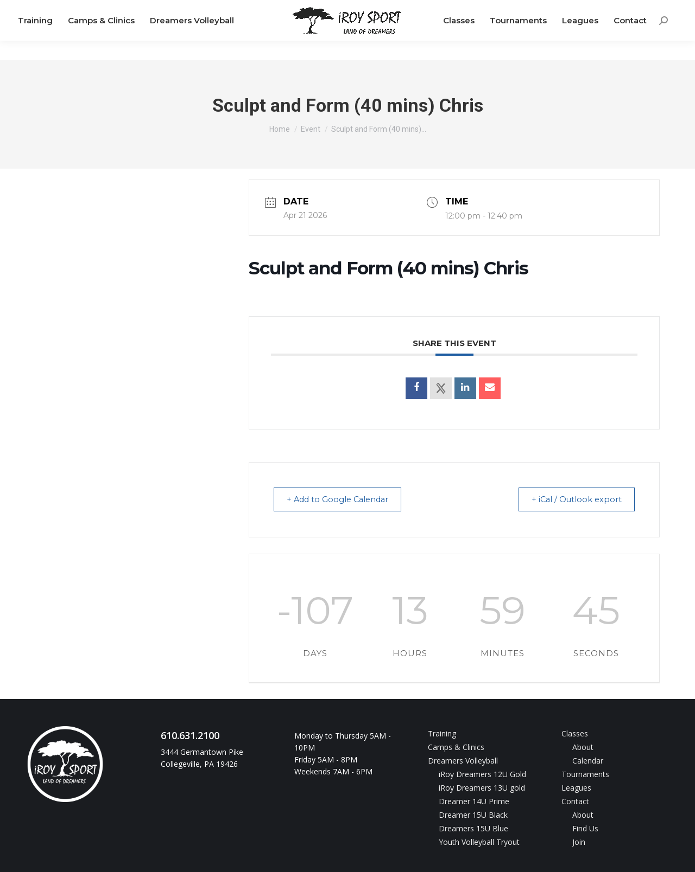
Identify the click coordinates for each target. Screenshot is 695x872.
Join (578, 841)
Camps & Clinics (456, 746)
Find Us (585, 828)
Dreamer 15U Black (473, 814)
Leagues (576, 787)
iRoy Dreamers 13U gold (482, 787)
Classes (574, 733)
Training (442, 733)
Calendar (587, 760)
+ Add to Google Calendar (342, 499)
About (582, 746)
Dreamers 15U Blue (473, 828)
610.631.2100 (54, 10)
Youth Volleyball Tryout (479, 841)
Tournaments (585, 773)
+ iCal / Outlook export (573, 499)
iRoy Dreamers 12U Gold (482, 773)
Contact (575, 801)
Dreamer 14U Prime (474, 801)
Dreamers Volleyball (463, 760)
